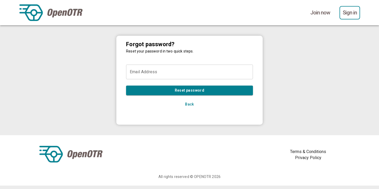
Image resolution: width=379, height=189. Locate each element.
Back (189, 104)
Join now (320, 13)
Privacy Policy (308, 157)
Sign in (350, 13)
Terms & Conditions (308, 151)
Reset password (189, 90)
